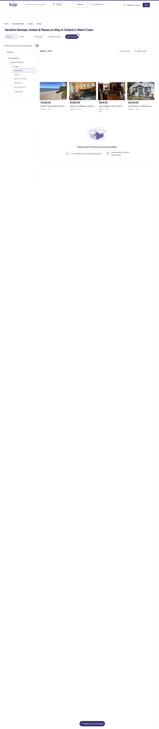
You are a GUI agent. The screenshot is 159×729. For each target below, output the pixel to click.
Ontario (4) (18, 70)
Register (130, 5)
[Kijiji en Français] (124, 5)
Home (8, 23)
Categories (59, 3)
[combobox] (62, 4)
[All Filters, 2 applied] (71, 36)
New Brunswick (20, 87)
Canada (32, 23)
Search (80, 4)
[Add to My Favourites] (64, 84)
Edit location (116, 155)
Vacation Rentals (19, 23)
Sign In (138, 5)
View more (18, 91)
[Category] (21, 51)
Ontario (39, 24)
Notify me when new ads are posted (21, 45)
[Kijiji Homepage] (13, 4)
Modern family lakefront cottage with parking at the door (63, 106)
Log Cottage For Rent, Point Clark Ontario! (115, 106)
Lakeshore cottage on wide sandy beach (85, 106)
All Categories (13, 58)
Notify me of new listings (92, 724)
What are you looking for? (36, 4)
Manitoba (18, 83)
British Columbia (20, 79)
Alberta (17, 74)
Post (146, 5)
